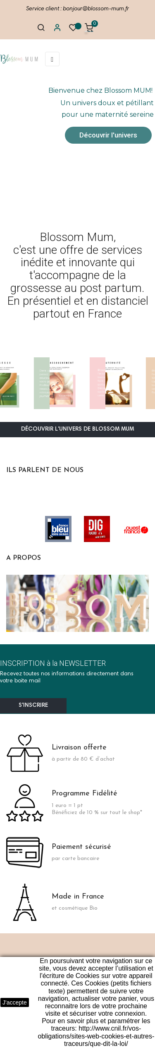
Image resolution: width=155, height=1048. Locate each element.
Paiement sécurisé (81, 847)
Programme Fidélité (84, 793)
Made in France (78, 897)
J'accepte (14, 1002)
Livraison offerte (79, 748)
